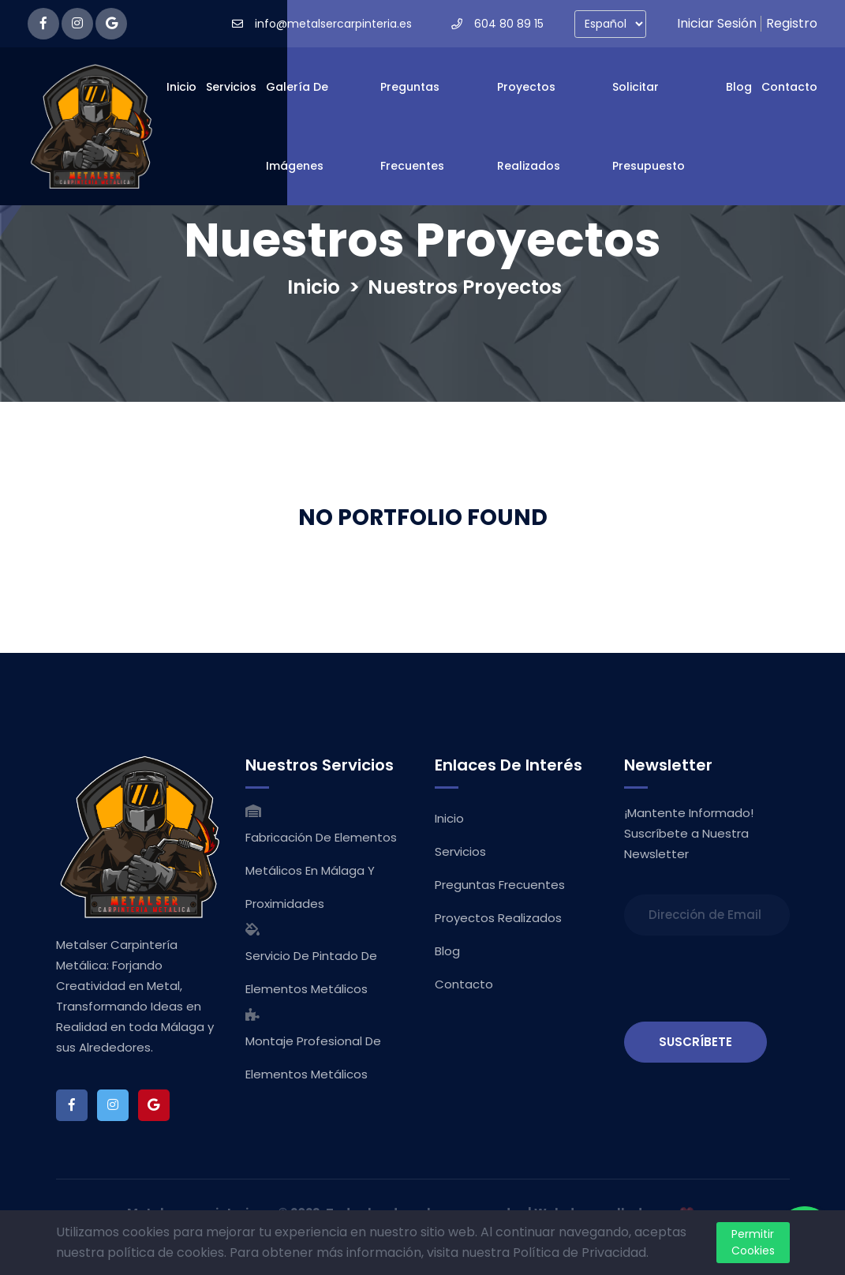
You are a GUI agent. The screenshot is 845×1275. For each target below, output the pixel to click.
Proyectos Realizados (528, 126)
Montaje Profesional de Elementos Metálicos (313, 1057)
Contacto (789, 87)
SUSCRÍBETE (695, 1041)
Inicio (181, 87)
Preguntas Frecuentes (412, 126)
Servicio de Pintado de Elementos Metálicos (311, 972)
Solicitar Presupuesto (648, 126)
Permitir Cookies (753, 1242)
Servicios (231, 87)
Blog (739, 87)
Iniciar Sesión (717, 23)
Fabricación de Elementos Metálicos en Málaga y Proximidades (321, 870)
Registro (791, 23)
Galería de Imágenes (297, 126)
